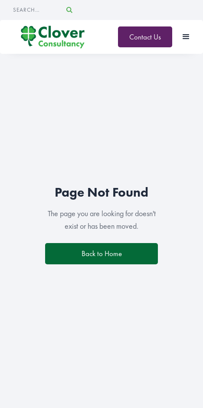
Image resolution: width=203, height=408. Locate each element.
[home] (53, 37)
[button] (186, 36)
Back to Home (102, 253)
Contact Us (145, 37)
